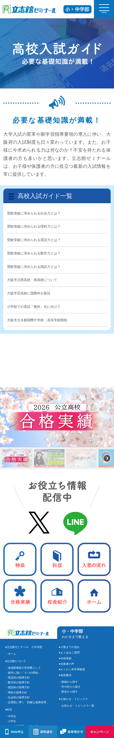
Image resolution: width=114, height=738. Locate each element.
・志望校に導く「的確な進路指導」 (27, 702)
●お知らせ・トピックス (73, 698)
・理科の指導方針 (16, 692)
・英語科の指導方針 (17, 677)
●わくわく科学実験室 (72, 669)
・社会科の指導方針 (17, 697)
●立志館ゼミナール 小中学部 (23, 647)
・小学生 (10, 721)
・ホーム (10, 653)
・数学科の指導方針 (17, 682)
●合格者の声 (66, 663)
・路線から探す (68, 681)
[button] (57, 417)
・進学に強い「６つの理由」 (23, 672)
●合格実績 (65, 658)
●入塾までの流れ (69, 647)
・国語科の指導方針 (17, 687)
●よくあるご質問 (69, 652)
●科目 (8, 709)
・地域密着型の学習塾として (23, 667)
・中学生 (10, 716)
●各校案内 (65, 675)
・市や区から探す (70, 686)
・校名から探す (68, 691)
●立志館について (15, 661)
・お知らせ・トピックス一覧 (76, 705)
